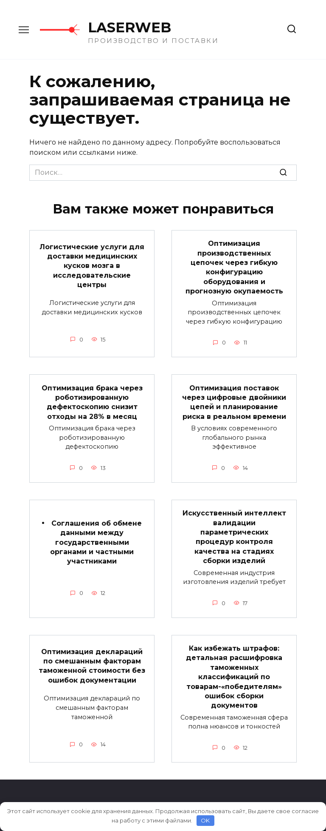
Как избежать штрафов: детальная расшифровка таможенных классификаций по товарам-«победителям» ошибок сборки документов (234, 676)
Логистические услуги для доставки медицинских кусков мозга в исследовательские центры (91, 265)
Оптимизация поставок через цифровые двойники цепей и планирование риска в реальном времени (234, 402)
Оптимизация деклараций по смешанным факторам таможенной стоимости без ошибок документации (92, 665)
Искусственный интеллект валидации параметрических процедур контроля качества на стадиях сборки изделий (234, 537)
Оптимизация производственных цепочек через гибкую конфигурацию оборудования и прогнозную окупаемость (234, 267)
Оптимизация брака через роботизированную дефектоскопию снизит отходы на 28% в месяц (92, 402)
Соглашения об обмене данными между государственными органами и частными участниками (96, 542)
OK (205, 820)
